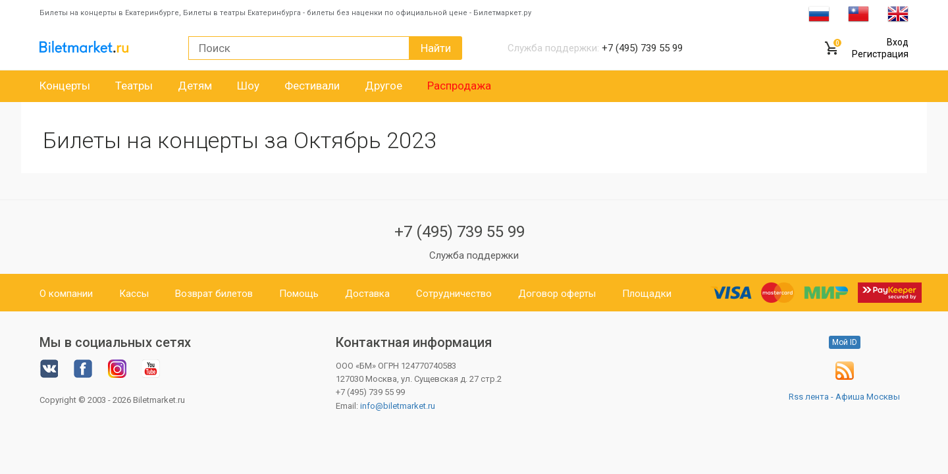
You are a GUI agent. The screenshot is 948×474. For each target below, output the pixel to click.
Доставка (367, 294)
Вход (897, 42)
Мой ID (844, 342)
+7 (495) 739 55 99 (459, 231)
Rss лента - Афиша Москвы (844, 397)
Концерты (65, 85)
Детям (195, 85)
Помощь (299, 294)
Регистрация (880, 54)
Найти (436, 48)
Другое (383, 85)
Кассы (134, 294)
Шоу (248, 85)
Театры (134, 85)
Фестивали (312, 85)
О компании (66, 294)
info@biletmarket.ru (397, 406)
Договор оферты (557, 294)
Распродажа (459, 85)
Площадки (647, 294)
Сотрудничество (454, 294)
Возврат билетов (214, 294)
